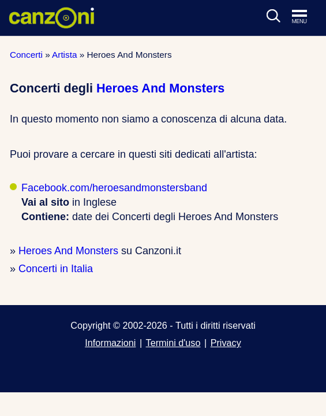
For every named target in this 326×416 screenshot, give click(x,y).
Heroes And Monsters (160, 88)
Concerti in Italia (55, 268)
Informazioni (110, 342)
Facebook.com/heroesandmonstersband (114, 188)
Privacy (226, 342)
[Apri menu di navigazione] (305, 17)
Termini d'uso (173, 342)
